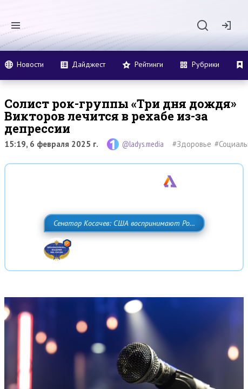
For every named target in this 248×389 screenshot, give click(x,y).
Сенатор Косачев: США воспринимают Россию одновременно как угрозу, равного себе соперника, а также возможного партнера (122, 247)
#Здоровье (191, 144)
